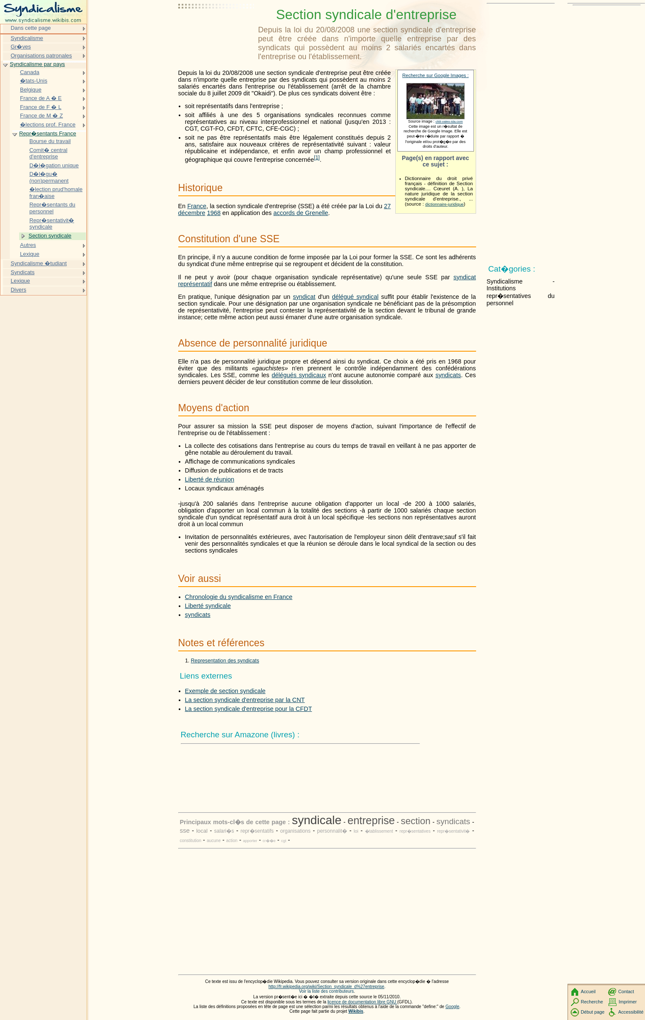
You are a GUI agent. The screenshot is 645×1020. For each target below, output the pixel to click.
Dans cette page (31, 28)
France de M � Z (41, 115)
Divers (18, 290)
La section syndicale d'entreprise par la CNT (245, 699)
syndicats (448, 375)
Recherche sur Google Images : (435, 75)
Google (452, 1006)
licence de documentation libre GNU (362, 1002)
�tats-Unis (33, 80)
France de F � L (40, 107)
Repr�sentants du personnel (52, 208)
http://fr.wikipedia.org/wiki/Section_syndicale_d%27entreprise (326, 986)
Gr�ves (21, 46)
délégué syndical (355, 296)
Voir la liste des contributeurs (326, 991)
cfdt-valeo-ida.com (449, 121)
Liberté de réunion (209, 479)
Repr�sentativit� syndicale (51, 223)
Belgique (30, 89)
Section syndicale (50, 235)
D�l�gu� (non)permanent (48, 177)
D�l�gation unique (54, 165)
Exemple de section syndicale (225, 691)
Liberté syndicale (208, 605)
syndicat (304, 296)
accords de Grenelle (301, 212)
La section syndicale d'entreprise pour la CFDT (248, 708)
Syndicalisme (27, 38)
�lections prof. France (47, 124)
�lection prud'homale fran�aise (56, 192)
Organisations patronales (41, 55)
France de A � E (41, 98)
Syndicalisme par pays (37, 64)
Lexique (29, 254)
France (196, 206)
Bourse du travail (50, 141)
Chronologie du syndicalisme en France (239, 596)
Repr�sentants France (47, 133)
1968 (214, 212)
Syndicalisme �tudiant (39, 263)
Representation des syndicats (225, 661)
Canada (29, 72)
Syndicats (22, 272)
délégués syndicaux (299, 375)
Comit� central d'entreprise (48, 153)
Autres (28, 245)
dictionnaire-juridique (444, 204)
